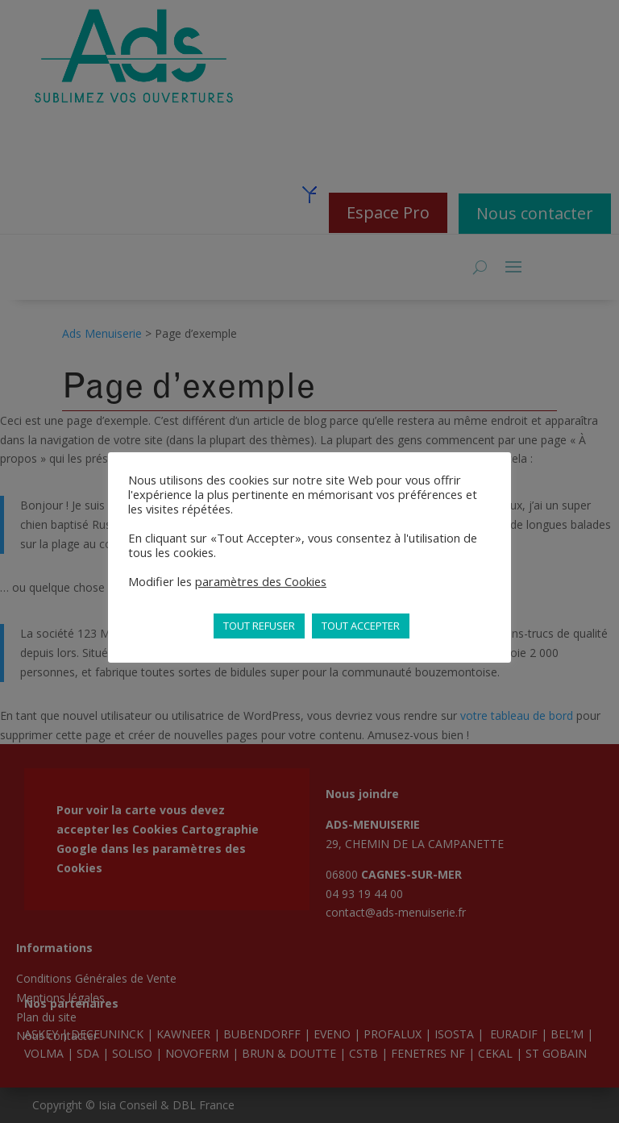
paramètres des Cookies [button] (260, 581)
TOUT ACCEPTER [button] (361, 625)
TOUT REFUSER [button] (259, 625)
